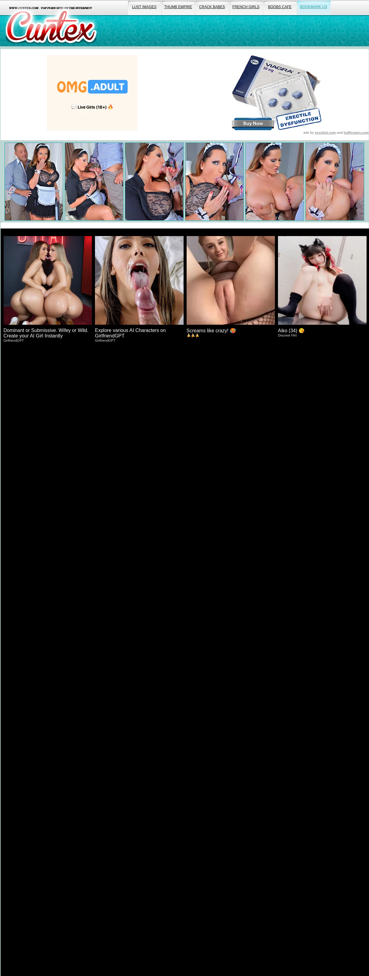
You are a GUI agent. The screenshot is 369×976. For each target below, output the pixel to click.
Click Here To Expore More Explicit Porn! (184, 453)
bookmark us (313, 7)
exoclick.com (325, 132)
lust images (144, 7)
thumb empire (178, 7)
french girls (245, 7)
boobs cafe (280, 7)
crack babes (212, 7)
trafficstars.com (356, 132)
